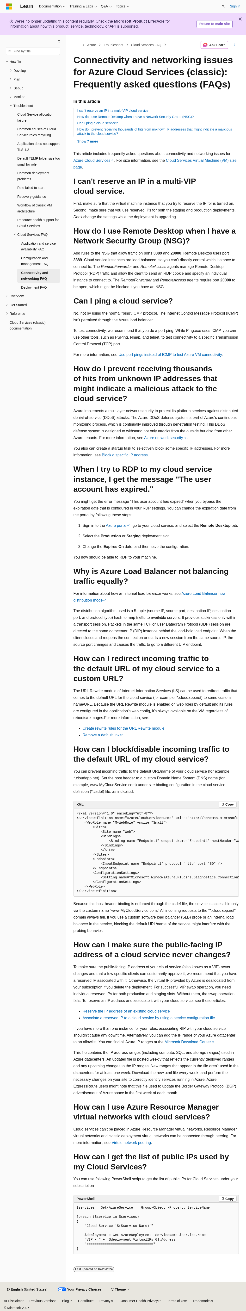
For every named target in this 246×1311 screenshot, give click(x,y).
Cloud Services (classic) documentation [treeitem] (27, 325)
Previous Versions (42, 1301)
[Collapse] (59, 41)
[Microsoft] (9, 6)
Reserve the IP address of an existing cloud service (126, 1011)
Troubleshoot (113, 45)
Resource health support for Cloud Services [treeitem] (38, 223)
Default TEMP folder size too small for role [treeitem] (38, 161)
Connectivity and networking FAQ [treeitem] (34, 276)
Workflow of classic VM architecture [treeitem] (34, 208)
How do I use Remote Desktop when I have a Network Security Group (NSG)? (135, 117)
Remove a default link (101, 735)
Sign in (235, 6)
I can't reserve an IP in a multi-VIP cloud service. (113, 110)
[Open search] (223, 6)
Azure (91, 45)
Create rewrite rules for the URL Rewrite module (124, 728)
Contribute (86, 1301)
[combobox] (33, 51)
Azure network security (163, 438)
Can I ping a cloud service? (97, 123)
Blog (65, 1301)
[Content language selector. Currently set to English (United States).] (27, 1289)
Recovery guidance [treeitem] (31, 197)
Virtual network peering (131, 1143)
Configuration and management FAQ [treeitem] (35, 261)
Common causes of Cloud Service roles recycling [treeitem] (36, 132)
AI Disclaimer (14, 1301)
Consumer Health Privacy (139, 1301)
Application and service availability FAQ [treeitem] (38, 246)
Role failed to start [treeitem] (30, 188)
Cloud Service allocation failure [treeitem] (35, 117)
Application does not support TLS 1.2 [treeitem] (38, 147)
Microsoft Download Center (188, 1042)
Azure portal (116, 525)
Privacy (105, 1301)
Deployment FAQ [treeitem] (34, 287)
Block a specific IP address (125, 455)
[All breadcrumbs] (78, 45)
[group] (156, 852)
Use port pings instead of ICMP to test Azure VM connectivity (170, 355)
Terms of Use (177, 1301)
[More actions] (234, 45)
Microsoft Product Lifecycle (139, 21)
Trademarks (201, 1301)
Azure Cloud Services (92, 160)
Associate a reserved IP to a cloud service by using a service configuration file (149, 1018)
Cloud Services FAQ (146, 45)
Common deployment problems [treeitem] (33, 176)
